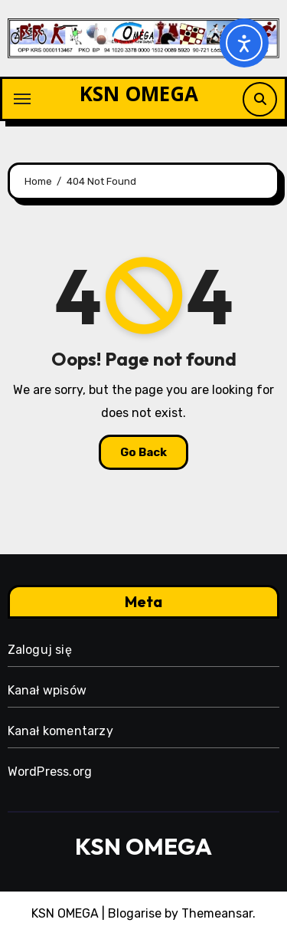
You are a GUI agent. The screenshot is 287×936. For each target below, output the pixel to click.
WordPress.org (50, 771)
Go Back (143, 452)
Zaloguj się (40, 649)
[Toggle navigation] (22, 99)
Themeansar (217, 913)
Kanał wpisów (47, 690)
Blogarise (134, 913)
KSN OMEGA (139, 93)
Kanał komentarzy (60, 731)
